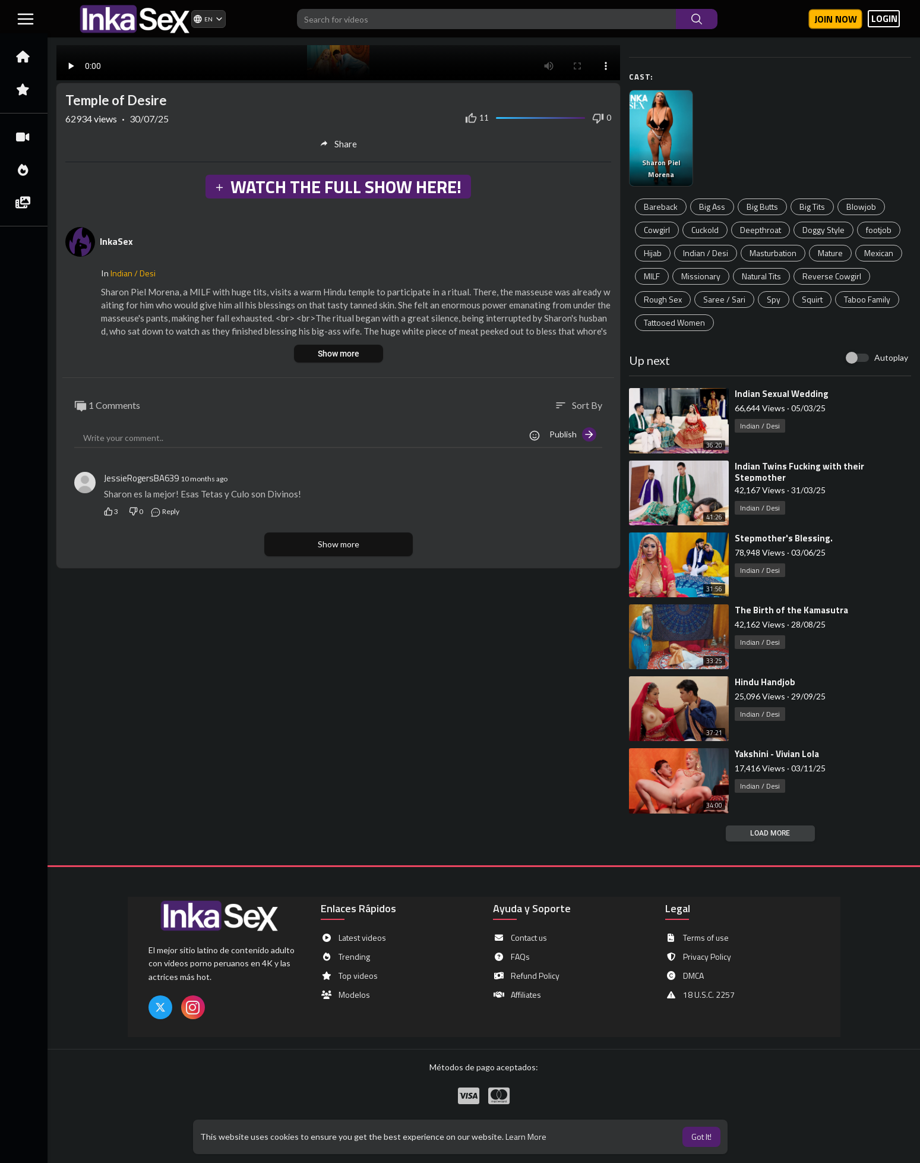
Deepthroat (760, 229)
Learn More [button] (525, 1136)
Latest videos (353, 938)
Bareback (661, 206)
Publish (572, 434)
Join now (835, 19)
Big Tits (812, 206)
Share (338, 143)
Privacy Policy (698, 957)
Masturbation (773, 253)
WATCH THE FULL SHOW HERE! (337, 186)
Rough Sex (663, 299)
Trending (345, 957)
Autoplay (891, 357)
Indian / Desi (705, 253)
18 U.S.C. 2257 (700, 995)
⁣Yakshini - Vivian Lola (777, 754)
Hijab (653, 253)
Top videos (349, 976)
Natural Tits (761, 276)
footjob (878, 229)
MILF (652, 276)
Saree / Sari (724, 299)
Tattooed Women (674, 322)
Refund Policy (526, 976)
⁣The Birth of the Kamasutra (791, 610)
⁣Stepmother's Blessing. (784, 538)
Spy (773, 299)
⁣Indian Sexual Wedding (782, 394)
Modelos (345, 995)
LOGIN (884, 19)
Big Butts (762, 206)
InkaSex (116, 241)
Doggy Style (823, 229)
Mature (830, 253)
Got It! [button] (701, 1136)
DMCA (684, 976)
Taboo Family (867, 299)
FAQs (511, 957)
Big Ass (712, 206)
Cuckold (705, 229)
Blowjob (861, 206)
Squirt (812, 299)
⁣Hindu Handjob (765, 682)
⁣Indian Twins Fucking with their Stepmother (799, 471)
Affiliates (517, 995)
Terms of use (697, 938)
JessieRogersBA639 (141, 478)
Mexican (878, 253)
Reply (164, 511)
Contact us (520, 938)
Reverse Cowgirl (831, 276)
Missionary (700, 276)
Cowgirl (657, 229)
